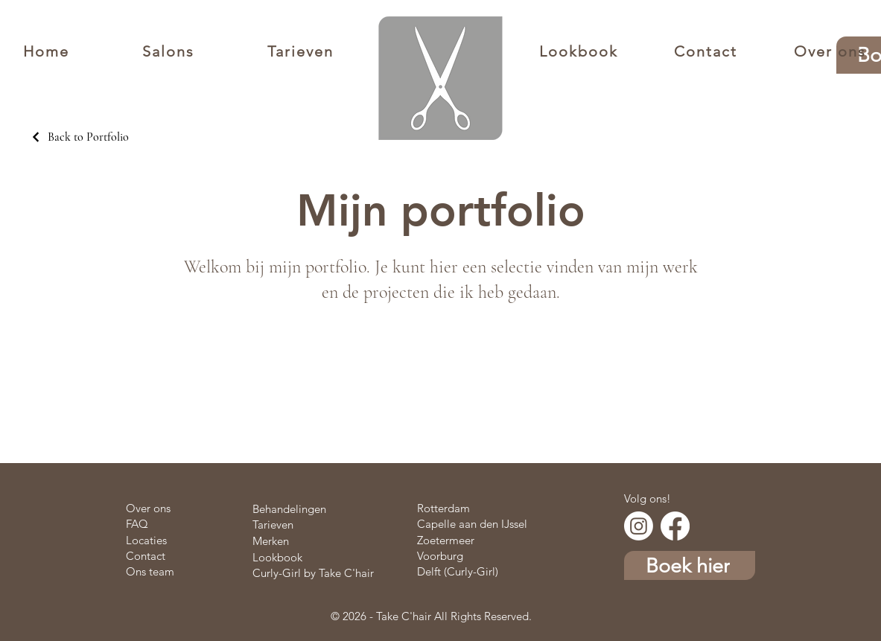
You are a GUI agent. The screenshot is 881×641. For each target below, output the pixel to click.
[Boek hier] (689, 565)
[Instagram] (638, 525)
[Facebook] (675, 525)
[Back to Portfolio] (79, 137)
